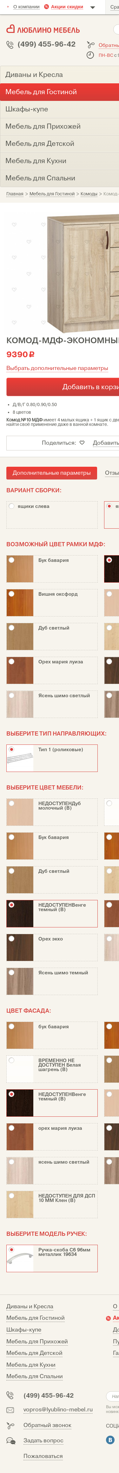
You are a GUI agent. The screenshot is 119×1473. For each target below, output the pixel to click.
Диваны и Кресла (29, 1306)
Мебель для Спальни (34, 1376)
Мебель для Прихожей (37, 1341)
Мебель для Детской (34, 1353)
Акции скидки (67, 6)
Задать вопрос (43, 1440)
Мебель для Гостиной (35, 1318)
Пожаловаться (43, 1456)
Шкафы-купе (23, 1329)
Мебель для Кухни (31, 1365)
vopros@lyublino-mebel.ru (58, 1409)
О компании (26, 6)
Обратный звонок (47, 1425)
